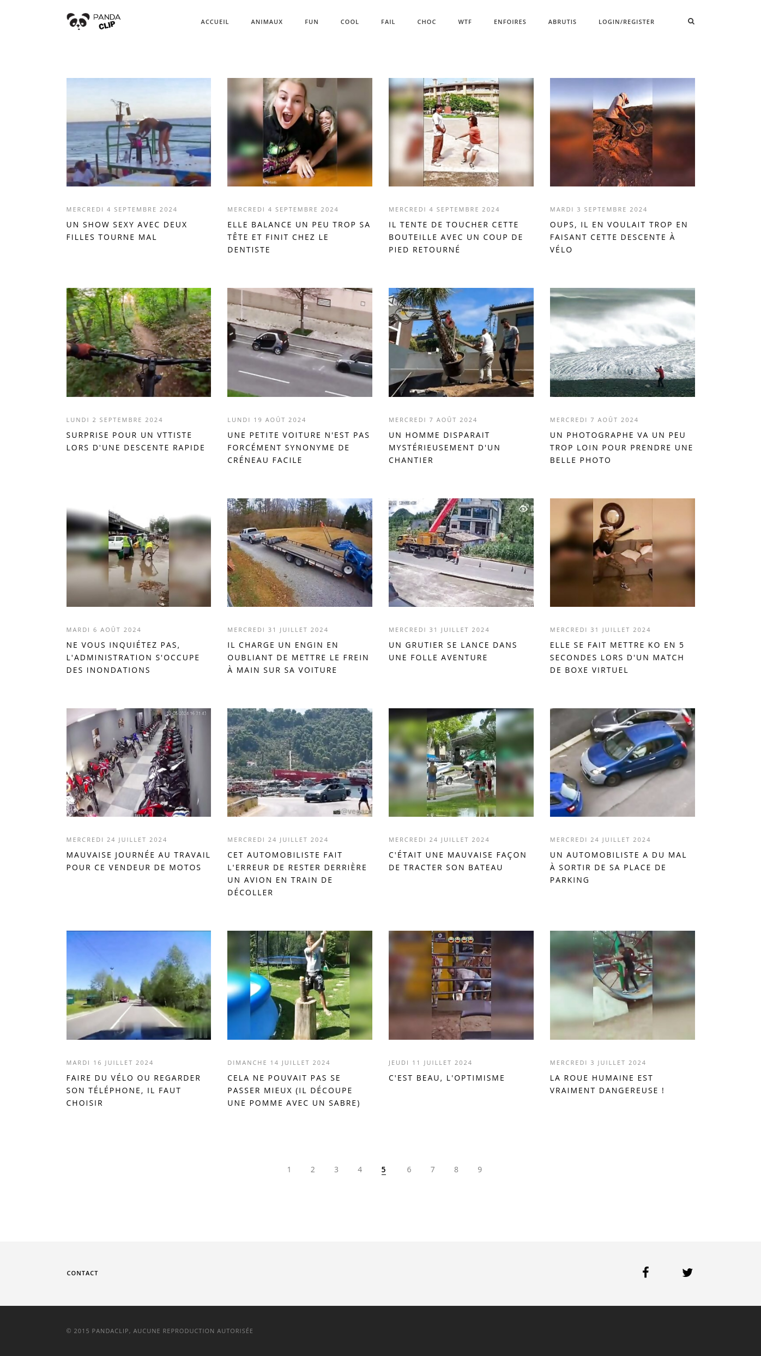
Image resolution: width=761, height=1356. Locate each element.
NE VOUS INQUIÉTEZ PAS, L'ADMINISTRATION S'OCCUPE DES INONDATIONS (134, 657)
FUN (312, 21)
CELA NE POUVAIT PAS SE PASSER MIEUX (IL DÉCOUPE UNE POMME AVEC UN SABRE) (293, 1090)
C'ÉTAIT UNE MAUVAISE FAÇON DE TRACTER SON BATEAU (458, 860)
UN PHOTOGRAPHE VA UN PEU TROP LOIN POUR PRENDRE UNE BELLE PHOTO (622, 447)
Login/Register (627, 21)
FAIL (388, 21)
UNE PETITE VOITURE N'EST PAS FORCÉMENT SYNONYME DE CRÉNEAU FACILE (298, 447)
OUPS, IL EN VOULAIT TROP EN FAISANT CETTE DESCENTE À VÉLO (619, 237)
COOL (350, 21)
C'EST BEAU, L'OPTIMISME (447, 1077)
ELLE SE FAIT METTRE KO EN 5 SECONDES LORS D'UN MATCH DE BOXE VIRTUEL (617, 657)
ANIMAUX (267, 21)
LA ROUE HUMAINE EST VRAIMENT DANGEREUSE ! (607, 1083)
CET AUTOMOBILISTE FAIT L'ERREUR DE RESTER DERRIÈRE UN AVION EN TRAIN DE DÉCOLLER (297, 873)
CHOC (427, 21)
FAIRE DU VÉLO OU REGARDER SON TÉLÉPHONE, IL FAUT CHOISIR (134, 1090)
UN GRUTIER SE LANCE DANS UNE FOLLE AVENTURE (453, 651)
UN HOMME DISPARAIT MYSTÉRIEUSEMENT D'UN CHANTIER (445, 447)
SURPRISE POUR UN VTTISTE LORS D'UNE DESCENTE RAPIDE (136, 441)
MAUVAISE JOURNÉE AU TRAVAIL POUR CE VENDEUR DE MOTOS (139, 860)
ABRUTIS (562, 21)
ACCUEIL (215, 21)
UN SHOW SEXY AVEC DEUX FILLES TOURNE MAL (127, 230)
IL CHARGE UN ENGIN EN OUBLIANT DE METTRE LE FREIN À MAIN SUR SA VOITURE (298, 657)
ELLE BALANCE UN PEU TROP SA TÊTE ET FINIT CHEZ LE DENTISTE (299, 237)
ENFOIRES (510, 21)
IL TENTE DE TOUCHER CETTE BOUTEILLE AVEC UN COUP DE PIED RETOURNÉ (456, 237)
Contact (83, 1273)
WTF (465, 21)
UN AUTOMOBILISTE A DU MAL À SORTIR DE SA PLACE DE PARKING (618, 867)
